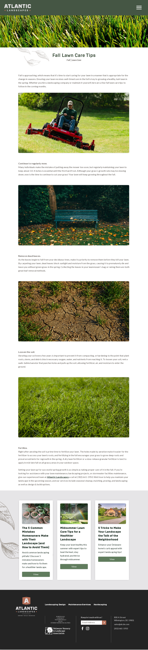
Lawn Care (76, 60)
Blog (60, 621)
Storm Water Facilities (60, 623)
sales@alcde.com (122, 624)
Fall (68, 60)
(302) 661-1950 (122, 628)
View (35, 574)
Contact (60, 618)
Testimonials (60, 619)
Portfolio (60, 616)
